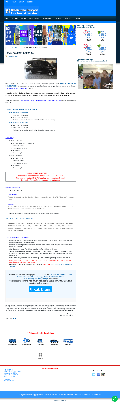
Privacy (14, 2)
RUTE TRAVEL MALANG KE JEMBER (19, 219)
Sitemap (21, 2)
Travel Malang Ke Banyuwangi (35, 279)
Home (7, 18)
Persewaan (57, 18)
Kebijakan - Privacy (60, 400)
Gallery (77, 18)
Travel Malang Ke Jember (61, 275)
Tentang (15, 18)
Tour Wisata (47, 18)
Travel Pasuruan (17, 48)
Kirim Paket (68, 18)
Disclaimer (30, 2)
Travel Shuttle (34, 18)
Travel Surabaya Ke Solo (53, 277)
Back (7, 2)
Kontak (23, 18)
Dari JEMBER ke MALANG (18, 123)
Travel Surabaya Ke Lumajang (29, 277)
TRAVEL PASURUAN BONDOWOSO (20, 52)
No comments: (13, 56)
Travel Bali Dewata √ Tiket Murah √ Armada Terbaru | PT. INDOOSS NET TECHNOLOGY (73, 395)
